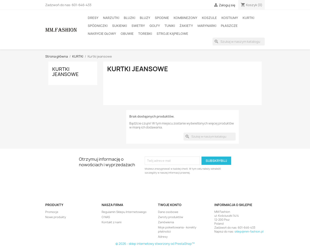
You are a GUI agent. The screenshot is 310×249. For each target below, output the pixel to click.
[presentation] (178, 185)
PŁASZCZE (229, 26)
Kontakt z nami (111, 222)
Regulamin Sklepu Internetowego (124, 212)
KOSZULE (209, 18)
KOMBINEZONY (185, 18)
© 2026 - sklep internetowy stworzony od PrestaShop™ (155, 244)
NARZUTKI (111, 18)
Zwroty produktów (170, 217)
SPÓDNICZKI (98, 26)
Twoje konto (169, 205)
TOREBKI (145, 33)
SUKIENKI (119, 26)
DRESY (93, 18)
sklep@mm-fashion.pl (248, 231)
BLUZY (145, 18)
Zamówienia (166, 222)
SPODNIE (162, 18)
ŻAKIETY (186, 26)
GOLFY (154, 26)
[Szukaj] (239, 42)
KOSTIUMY (229, 18)
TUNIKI (169, 26)
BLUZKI (129, 18)
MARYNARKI (207, 26)
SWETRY (138, 26)
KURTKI (248, 18)
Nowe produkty (55, 217)
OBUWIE (127, 33)
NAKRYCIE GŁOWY (102, 33)
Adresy (163, 237)
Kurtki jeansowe (65, 72)
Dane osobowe (168, 212)
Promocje (51, 212)
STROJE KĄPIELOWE (172, 33)
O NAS (106, 217)
